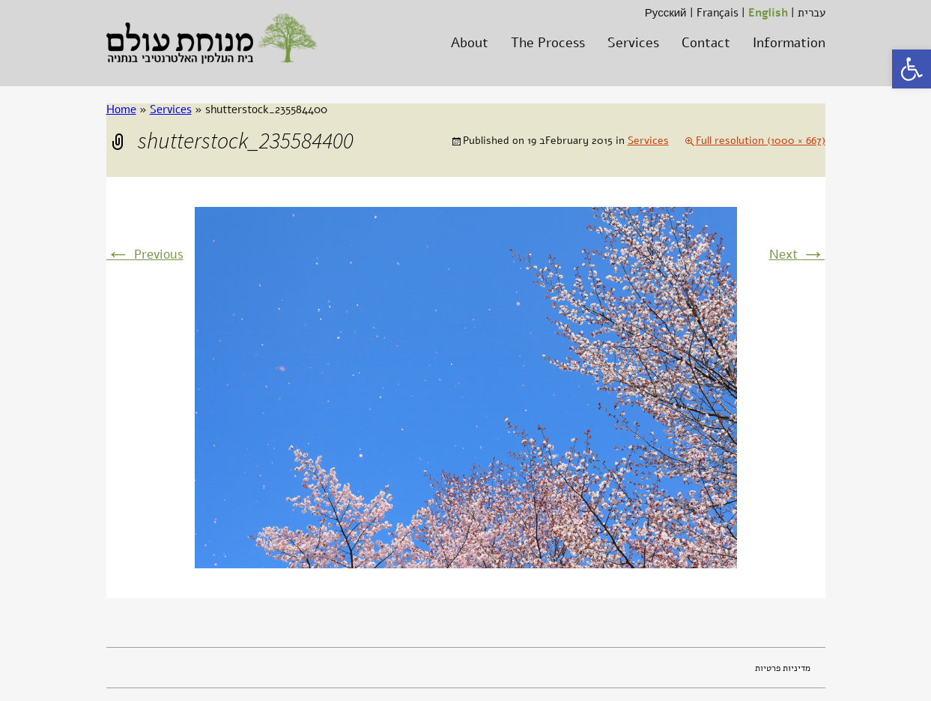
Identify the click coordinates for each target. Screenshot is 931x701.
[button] (911, 68)
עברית (811, 12)
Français (718, 12)
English (768, 12)
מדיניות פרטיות (782, 668)
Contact (706, 43)
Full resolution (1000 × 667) (760, 140)
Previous (145, 254)
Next (797, 254)
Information (789, 43)
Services (633, 43)
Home (121, 109)
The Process (548, 43)
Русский (666, 12)
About (469, 43)
